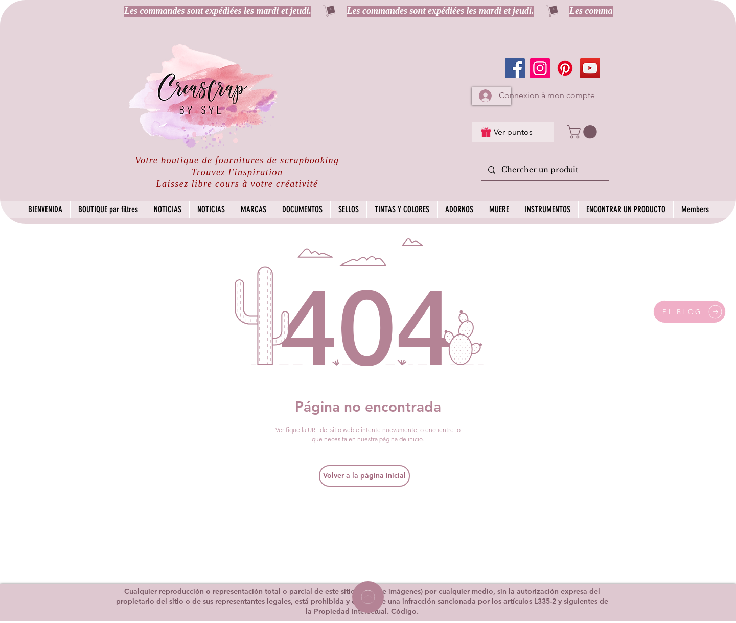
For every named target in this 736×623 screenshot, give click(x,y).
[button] (583, 132)
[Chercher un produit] (544, 170)
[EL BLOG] (689, 311)
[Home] (368, 597)
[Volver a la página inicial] (364, 476)
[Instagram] (540, 68)
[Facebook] (515, 68)
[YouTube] (590, 68)
